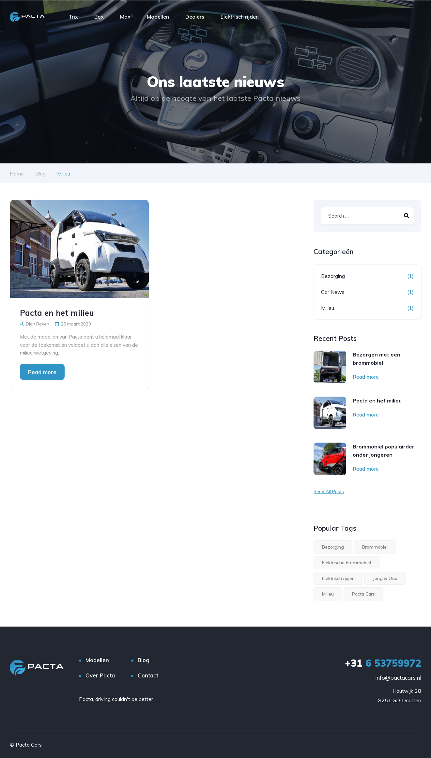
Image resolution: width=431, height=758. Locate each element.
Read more (42, 371)
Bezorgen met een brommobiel (376, 358)
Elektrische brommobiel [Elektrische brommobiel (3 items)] (346, 562)
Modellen (158, 16)
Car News (333, 291)
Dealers (194, 16)
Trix (73, 16)
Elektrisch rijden (240, 16)
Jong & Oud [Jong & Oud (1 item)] (385, 578)
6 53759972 (383, 663)
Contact (148, 675)
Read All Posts (329, 491)
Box (99, 16)
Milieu (327, 307)
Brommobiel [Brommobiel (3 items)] (375, 547)
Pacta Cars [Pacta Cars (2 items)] (363, 594)
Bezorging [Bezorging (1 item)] (333, 547)
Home (17, 173)
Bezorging (333, 275)
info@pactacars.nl (398, 677)
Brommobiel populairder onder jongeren (383, 450)
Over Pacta (100, 675)
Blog (40, 173)
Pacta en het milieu (57, 312)
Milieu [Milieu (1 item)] (328, 594)
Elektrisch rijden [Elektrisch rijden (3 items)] (338, 578)
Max (125, 16)
